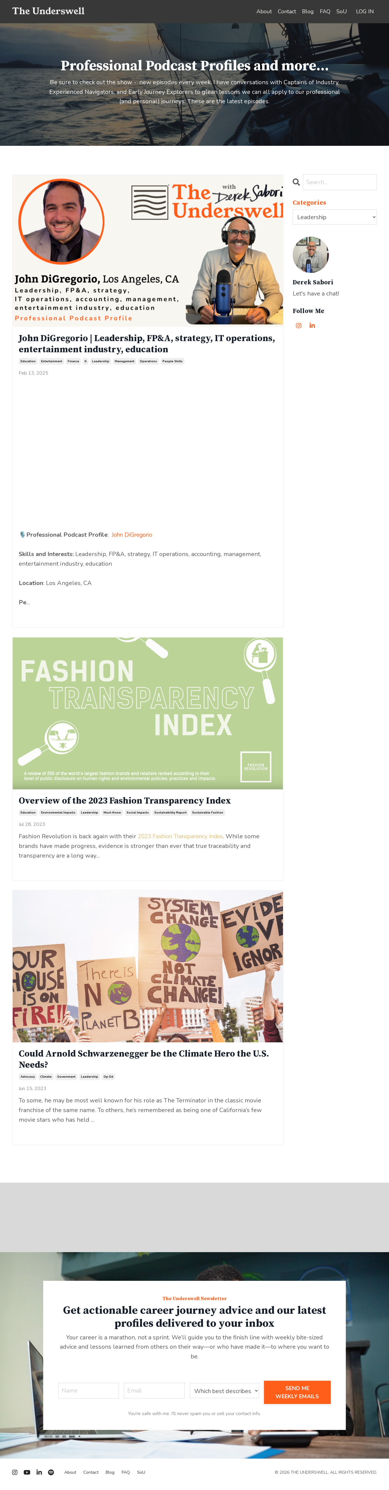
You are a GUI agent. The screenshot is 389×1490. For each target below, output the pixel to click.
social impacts (138, 815)
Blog (308, 11)
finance (73, 363)
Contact (287, 11)
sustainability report (170, 815)
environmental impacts (58, 815)
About (264, 11)
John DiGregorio (134, 536)
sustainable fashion (207, 815)
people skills (172, 363)
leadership (100, 363)
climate (46, 1080)
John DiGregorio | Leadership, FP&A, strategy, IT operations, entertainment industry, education (127, 345)
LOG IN (365, 11)
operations (148, 363)
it (86, 363)
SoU (341, 11)
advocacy (28, 1080)
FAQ (325, 11)
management (124, 363)
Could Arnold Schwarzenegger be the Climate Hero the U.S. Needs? (142, 1062)
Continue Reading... (38, 615)
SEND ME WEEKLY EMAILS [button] (298, 1395)
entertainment (51, 363)
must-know (112, 815)
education (28, 363)
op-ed (108, 1080)
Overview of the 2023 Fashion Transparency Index (131, 802)
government (66, 1080)
